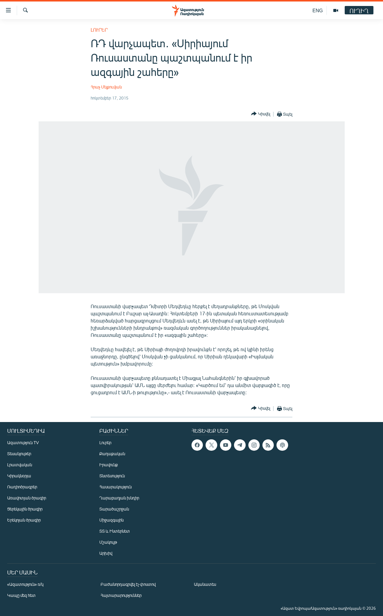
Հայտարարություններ (121, 595)
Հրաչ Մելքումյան (106, 86)
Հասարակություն (115, 486)
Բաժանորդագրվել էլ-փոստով (128, 584)
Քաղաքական (112, 453)
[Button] (260, 114)
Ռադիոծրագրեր (22, 486)
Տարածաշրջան (114, 508)
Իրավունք (108, 464)
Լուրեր (99, 30)
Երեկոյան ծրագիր (24, 519)
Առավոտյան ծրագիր (26, 497)
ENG (317, 10)
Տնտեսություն (112, 475)
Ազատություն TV (23, 442)
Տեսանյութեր (19, 453)
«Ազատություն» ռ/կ (25, 584)
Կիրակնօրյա (19, 475)
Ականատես (205, 584)
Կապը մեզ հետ (21, 595)
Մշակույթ (108, 542)
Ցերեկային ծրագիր (24, 508)
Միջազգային (111, 519)
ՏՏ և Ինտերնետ (114, 531)
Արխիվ (105, 553)
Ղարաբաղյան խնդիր (119, 497)
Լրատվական (19, 464)
